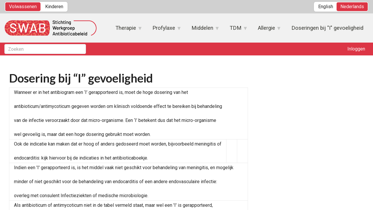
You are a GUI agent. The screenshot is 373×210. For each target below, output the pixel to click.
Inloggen (356, 49)
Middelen (202, 30)
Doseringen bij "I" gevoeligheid (327, 28)
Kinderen (54, 6)
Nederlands (352, 6)
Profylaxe (164, 30)
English (325, 6)
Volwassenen (23, 6)
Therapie (126, 30)
